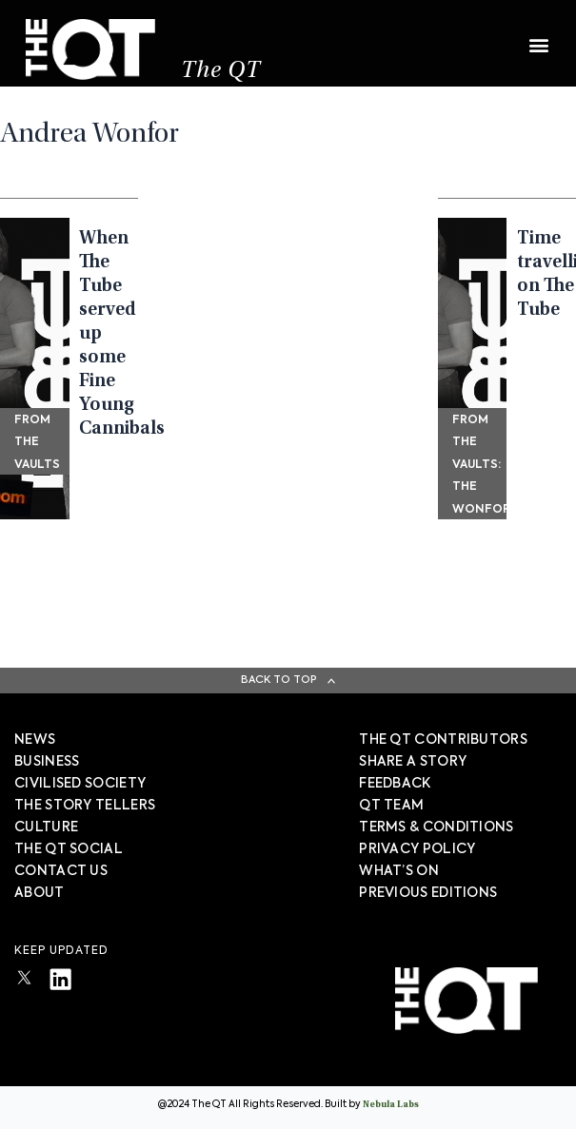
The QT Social (68, 849)
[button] (538, 35)
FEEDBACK (394, 783)
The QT (221, 72)
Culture (46, 827)
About (39, 893)
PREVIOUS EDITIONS (428, 893)
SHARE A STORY (413, 761)
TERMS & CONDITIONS (436, 827)
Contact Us (61, 871)
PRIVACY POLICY (417, 849)
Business (46, 761)
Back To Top (279, 679)
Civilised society (80, 783)
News (34, 740)
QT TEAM (391, 805)
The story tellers (84, 805)
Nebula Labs (391, 1105)
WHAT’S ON (399, 871)
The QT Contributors (443, 740)
